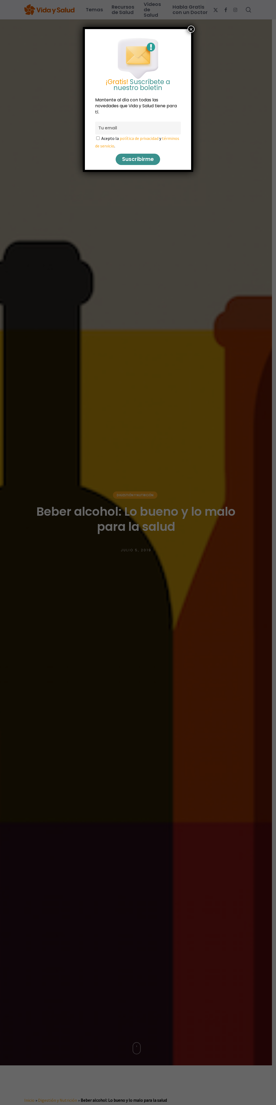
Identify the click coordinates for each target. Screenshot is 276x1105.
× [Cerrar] (191, 29)
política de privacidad (139, 138)
